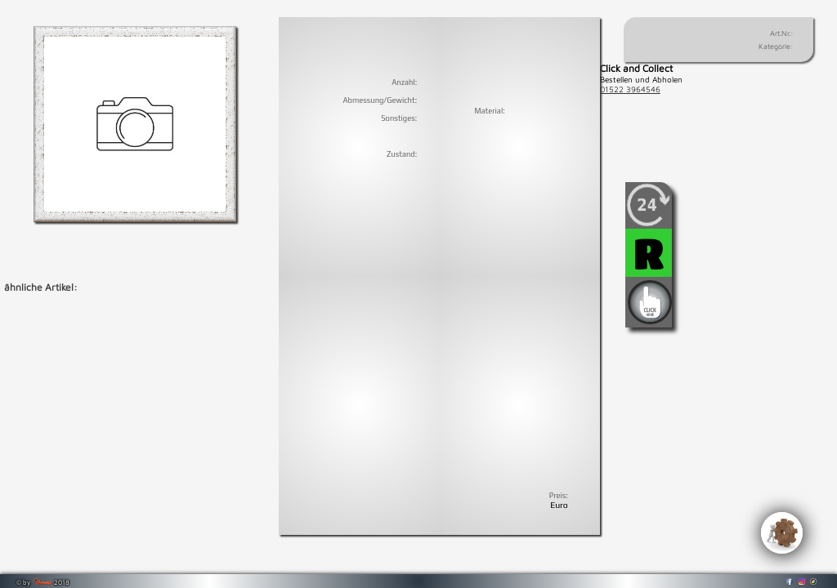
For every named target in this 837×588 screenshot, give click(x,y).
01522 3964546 (630, 89)
